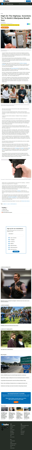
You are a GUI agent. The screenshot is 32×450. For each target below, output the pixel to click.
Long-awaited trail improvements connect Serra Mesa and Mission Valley (13, 380)
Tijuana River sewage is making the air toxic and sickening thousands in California (15, 377)
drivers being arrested (14, 68)
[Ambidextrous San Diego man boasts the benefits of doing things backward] (12, 409)
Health (2, 13)
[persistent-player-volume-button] (4, 4)
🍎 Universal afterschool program (7, 212)
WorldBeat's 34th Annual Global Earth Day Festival (9, 325)
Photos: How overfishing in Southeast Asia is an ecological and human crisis (14, 383)
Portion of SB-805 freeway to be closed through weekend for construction (27, 416)
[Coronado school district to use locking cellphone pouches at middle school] (19, 409)
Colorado (22, 148)
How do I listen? (23, 431)
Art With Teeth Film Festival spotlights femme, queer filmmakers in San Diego (4, 416)
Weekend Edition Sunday (10, 4)
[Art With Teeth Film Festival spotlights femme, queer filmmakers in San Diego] (4, 409)
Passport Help (22, 432)
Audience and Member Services (25, 425)
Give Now (28, 1)
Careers (11, 428)
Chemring (18, 190)
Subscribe (16, 251)
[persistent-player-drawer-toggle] (31, 4)
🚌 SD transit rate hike (5, 210)
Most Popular (4, 354)
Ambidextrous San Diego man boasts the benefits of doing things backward (12, 416)
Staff (10, 435)
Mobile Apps (11, 431)
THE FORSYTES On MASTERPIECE (7, 349)
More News (3, 405)
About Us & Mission (12, 425)
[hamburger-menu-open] (2, 1)
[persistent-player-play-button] (2, 4)
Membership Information (13, 443)
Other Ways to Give (12, 445)
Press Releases (12, 432)
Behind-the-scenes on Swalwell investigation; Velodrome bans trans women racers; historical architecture (15, 301)
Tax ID (11, 446)
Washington (17, 148)
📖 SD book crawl (4, 209)
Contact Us (22, 428)
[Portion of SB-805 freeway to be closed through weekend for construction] (27, 409)
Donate (16, 402)
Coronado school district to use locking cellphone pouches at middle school (19, 416)
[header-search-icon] (24, 1)
